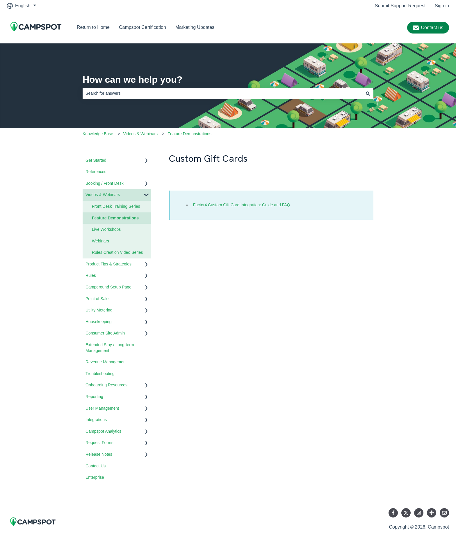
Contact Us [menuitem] (96, 466)
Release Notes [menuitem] (99, 454)
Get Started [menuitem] (96, 160)
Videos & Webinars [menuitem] (103, 194)
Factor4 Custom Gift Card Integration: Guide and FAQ (241, 205)
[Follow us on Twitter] (406, 512)
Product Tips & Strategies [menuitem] (108, 264)
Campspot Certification (142, 27)
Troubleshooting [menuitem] (100, 373)
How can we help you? (132, 79)
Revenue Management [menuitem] (106, 362)
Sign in (442, 5)
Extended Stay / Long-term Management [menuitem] (110, 347)
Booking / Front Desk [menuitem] (105, 183)
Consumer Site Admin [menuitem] (105, 333)
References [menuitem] (96, 171)
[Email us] (444, 512)
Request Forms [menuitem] (99, 442)
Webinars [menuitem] (100, 241)
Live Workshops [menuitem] (106, 229)
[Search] (367, 93)
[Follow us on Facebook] (393, 512)
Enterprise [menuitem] (95, 477)
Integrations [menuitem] (96, 419)
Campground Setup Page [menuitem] (108, 287)
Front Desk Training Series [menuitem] (116, 206)
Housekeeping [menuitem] (99, 321)
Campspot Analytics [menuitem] (103, 431)
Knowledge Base (98, 133)
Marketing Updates (194, 27)
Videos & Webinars (140, 133)
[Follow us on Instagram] (418, 512)
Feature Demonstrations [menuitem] (115, 218)
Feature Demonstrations (189, 133)
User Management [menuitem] (102, 408)
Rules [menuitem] (91, 275)
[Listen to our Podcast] (431, 512)
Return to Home (93, 27)
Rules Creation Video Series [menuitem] (117, 252)
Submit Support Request (400, 5)
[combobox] (222, 93)
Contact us (428, 28)
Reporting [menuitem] (94, 396)
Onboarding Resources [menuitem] (106, 385)
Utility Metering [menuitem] (99, 310)
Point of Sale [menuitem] (97, 298)
